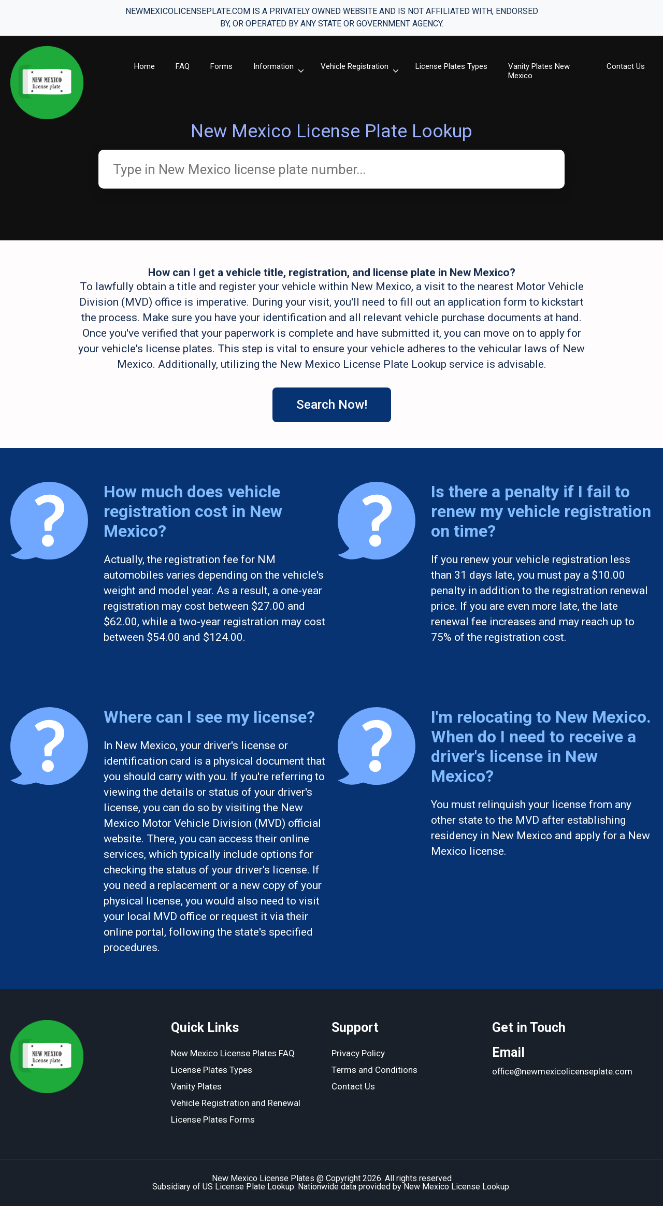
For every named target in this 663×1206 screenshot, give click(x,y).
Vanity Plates (196, 1086)
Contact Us (626, 66)
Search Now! (331, 404)
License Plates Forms (213, 1119)
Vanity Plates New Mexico (539, 71)
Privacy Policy (358, 1053)
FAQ (183, 66)
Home (144, 66)
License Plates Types (451, 66)
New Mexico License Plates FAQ (233, 1053)
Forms (221, 66)
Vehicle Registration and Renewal (235, 1103)
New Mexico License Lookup (456, 1186)
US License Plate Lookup (248, 1186)
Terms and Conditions (374, 1070)
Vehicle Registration (354, 66)
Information (273, 66)
